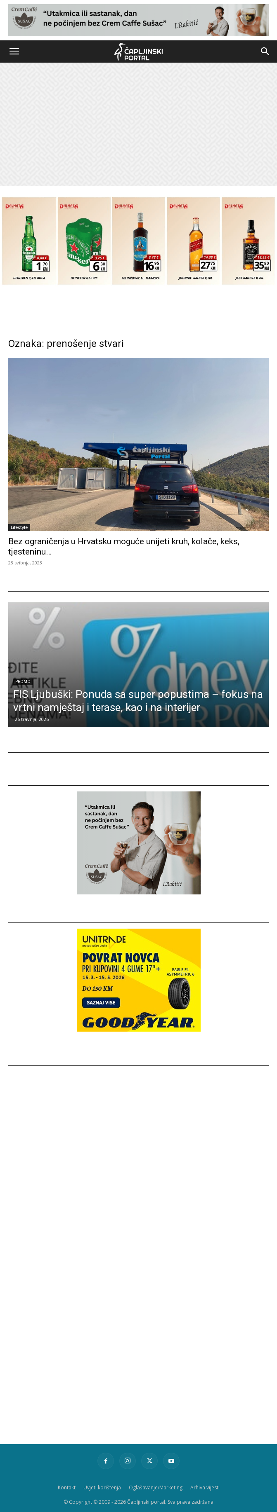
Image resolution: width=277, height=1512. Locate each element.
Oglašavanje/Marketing (155, 1487)
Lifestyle (19, 527)
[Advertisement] (138, 124)
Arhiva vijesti (205, 1487)
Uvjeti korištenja (102, 1487)
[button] (14, 51)
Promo (23, 681)
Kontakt (67, 1487)
